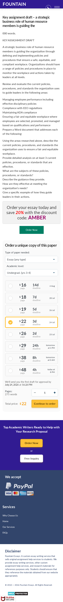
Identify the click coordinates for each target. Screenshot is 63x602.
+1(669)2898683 (49, 7)
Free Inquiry (31, 458)
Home (5, 521)
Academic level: (15, 266)
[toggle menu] (57, 7)
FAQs (5, 532)
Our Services (9, 527)
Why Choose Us (10, 515)
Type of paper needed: (17, 252)
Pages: (8, 391)
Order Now (31, 443)
